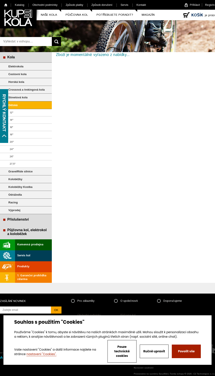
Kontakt (141, 4)
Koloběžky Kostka (20, 187)
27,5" (12, 164)
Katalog (19, 4)
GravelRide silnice (20, 171)
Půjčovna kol (77, 15)
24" (12, 149)
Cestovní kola (17, 74)
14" (11, 120)
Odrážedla (15, 194)
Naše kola (49, 15)
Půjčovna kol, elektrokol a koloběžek (27, 232)
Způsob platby (74, 4)
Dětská (13, 105)
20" (12, 142)
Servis (124, 4)
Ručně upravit (154, 351)
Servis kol (23, 256)
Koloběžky (15, 179)
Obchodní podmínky (44, 4)
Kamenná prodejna (30, 245)
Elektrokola (15, 66)
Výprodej (14, 210)
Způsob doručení (101, 4)
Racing (13, 202)
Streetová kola (18, 97)
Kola (11, 57)
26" (12, 156)
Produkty (23, 267)
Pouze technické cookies (122, 351)
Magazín (148, 15)
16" (11, 127)
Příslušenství (18, 219)
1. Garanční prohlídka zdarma (31, 277)
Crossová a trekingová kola (26, 89)
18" (11, 134)
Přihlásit (195, 5)
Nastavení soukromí (144, 367)
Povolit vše (186, 351)
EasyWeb (163, 373)
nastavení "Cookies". (41, 354)
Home (6, 5)
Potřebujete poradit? (115, 15)
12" (11, 113)
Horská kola (16, 82)
